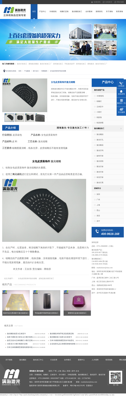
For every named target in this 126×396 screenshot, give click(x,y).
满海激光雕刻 (33, 64)
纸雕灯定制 (64, 11)
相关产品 (7, 284)
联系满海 (119, 11)
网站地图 (120, 2)
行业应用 (53, 360)
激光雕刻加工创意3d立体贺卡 (61, 337)
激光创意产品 (99, 90)
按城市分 (97, 188)
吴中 (98, 221)
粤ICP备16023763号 (77, 386)
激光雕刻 (100, 134)
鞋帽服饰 (44, 71)
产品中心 (42, 11)
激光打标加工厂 (46, 64)
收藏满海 (97, 2)
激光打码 (100, 150)
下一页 (46, 117)
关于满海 (109, 11)
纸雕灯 (99, 101)
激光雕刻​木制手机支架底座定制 (62, 334)
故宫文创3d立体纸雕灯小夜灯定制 (20, 340)
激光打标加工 (22, 64)
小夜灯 (99, 112)
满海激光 (90, 64)
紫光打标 (100, 166)
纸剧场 (99, 117)
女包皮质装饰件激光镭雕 (58, 71)
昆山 (98, 210)
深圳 (98, 194)
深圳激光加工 (58, 64)
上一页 (3, 117)
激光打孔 (100, 140)
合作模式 (67, 360)
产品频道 (27, 71)
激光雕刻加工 (77, 11)
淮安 (98, 216)
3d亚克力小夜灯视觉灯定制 (17, 344)
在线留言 (108, 2)
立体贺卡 (100, 107)
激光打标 (100, 172)
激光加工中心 (38, 360)
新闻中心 (81, 360)
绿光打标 (100, 177)
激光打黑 (100, 183)
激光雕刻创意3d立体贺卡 (16, 334)
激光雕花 (100, 145)
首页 (34, 11)
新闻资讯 (99, 11)
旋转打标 (100, 156)
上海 (98, 205)
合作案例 (89, 11)
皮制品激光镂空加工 (46, 278)
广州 (98, 200)
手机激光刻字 (69, 64)
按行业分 (36, 71)
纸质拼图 (100, 123)
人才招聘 (95, 360)
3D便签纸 (53, 11)
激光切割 (100, 161)
